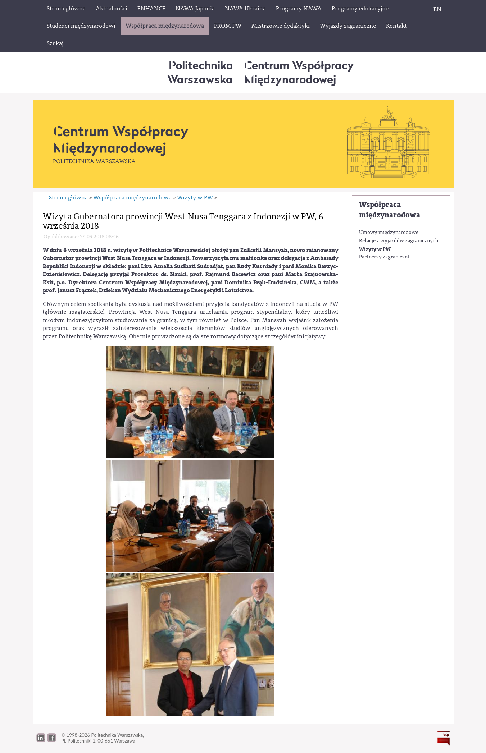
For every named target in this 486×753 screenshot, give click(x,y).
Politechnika (200, 72)
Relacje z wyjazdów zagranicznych (399, 241)
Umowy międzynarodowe (388, 232)
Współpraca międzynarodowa (389, 209)
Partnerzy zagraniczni (384, 257)
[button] (51, 740)
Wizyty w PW (375, 249)
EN (437, 9)
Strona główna (68, 197)
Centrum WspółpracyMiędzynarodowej (299, 72)
